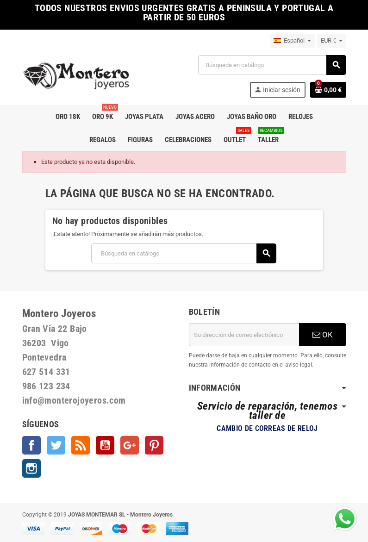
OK (322, 334)
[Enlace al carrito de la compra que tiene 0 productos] (328, 90)
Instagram (31, 468)
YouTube (105, 445)
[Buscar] (272, 65)
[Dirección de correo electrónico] (244, 334)
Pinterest (154, 445)
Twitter (56, 445)
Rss (80, 445)
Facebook (31, 445)
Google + (129, 445)
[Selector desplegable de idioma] (292, 41)
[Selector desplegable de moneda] (331, 41)
